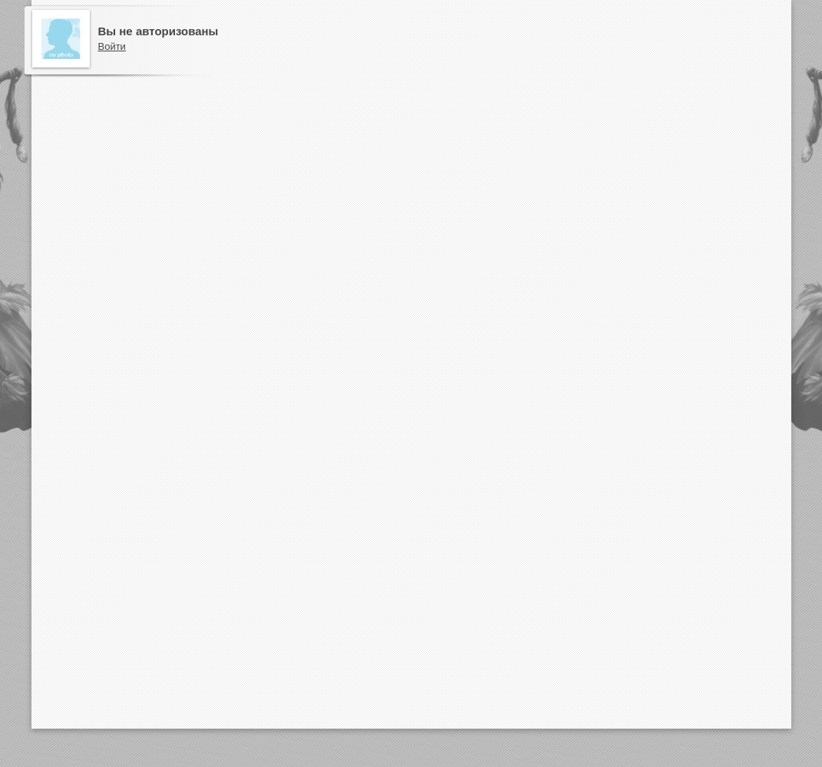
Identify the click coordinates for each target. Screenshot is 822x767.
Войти (112, 46)
